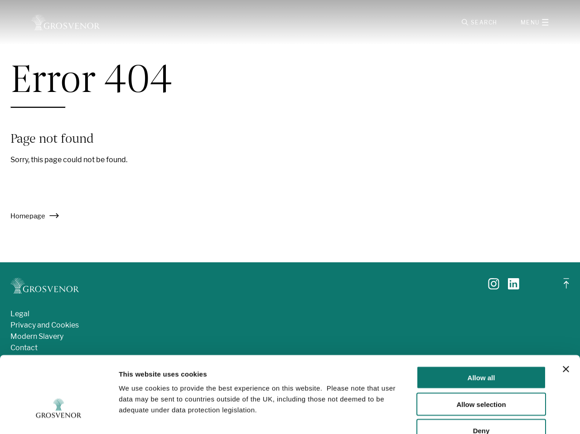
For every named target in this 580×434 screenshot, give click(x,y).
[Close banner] (566, 314)
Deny (481, 376)
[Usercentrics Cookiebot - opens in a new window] (58, 416)
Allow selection (481, 349)
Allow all (481, 323)
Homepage (34, 218)
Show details (475, 416)
